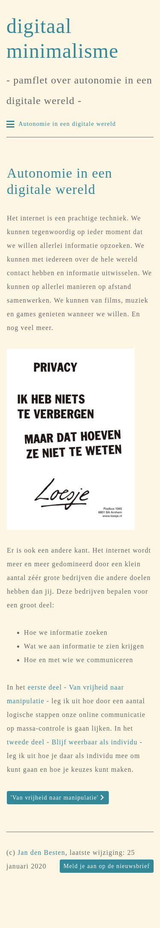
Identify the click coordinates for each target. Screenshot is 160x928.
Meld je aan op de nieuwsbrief (107, 866)
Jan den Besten (41, 852)
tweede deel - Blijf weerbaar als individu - (75, 742)
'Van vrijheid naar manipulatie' (58, 797)
